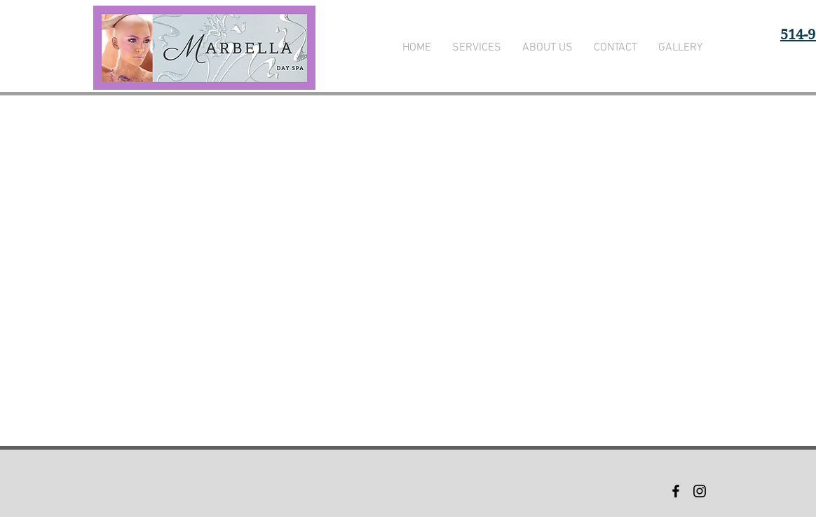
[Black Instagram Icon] (699, 491)
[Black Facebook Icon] (675, 491)
